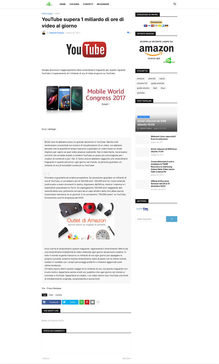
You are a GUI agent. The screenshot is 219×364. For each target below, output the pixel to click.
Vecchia (126, 358)
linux (163, 88)
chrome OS (142, 83)
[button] (174, 4)
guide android (157, 83)
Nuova (46, 358)
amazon (140, 78)
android (151, 78)
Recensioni (103, 4)
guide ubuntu (143, 88)
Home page (47, 14)
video (57, 14)
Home (63, 4)
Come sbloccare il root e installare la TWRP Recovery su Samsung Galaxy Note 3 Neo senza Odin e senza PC (162, 166)
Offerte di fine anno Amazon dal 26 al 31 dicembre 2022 (160, 183)
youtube (58, 295)
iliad (155, 88)
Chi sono (74, 4)
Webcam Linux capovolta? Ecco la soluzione (163, 137)
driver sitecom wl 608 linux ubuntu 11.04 (164, 150)
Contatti (88, 4)
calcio (162, 78)
